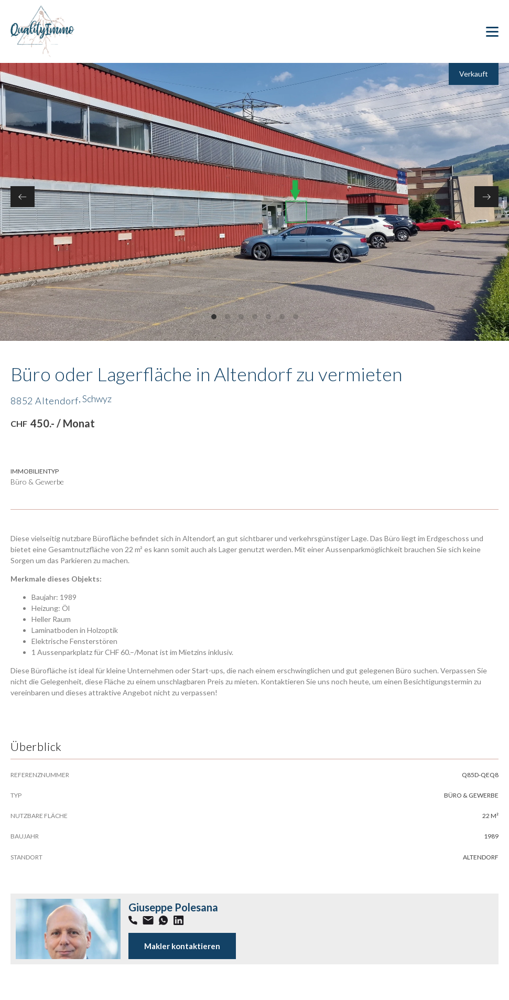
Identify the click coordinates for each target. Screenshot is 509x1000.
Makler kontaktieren (182, 946)
